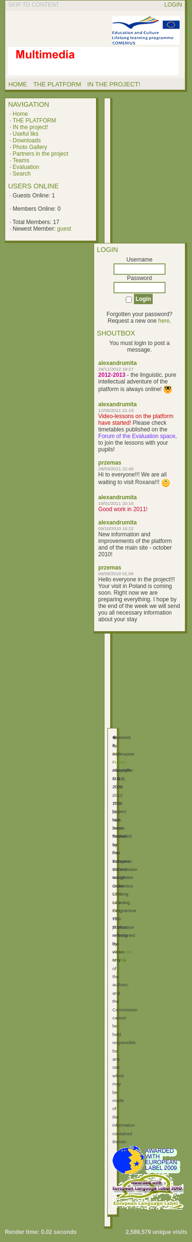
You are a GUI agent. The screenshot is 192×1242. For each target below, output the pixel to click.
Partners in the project (40, 153)
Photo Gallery (30, 147)
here (164, 321)
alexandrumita (117, 363)
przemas (110, 462)
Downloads (27, 140)
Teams (21, 160)
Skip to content (33, 4)
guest (64, 228)
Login (173, 4)
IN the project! (30, 127)
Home (20, 114)
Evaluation (26, 167)
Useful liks (26, 134)
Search (22, 173)
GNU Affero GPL (118, 902)
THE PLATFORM (34, 120)
